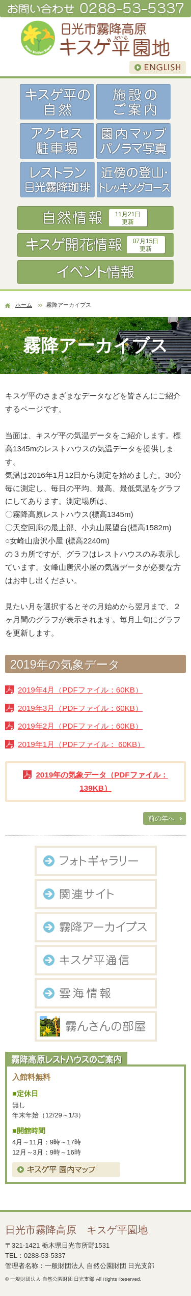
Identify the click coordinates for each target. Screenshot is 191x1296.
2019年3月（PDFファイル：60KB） (80, 708)
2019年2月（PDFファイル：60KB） (80, 726)
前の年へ (161, 818)
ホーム (23, 305)
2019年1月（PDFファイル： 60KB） (81, 744)
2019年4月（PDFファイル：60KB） (80, 689)
